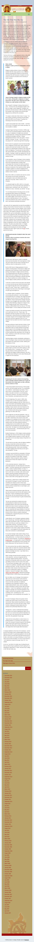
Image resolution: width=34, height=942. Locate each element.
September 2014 (8, 727)
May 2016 (7, 685)
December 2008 (8, 869)
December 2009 (8, 844)
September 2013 (8, 752)
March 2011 (7, 814)
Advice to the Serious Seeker (12, 572)
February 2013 (8, 766)
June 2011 (7, 807)
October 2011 (8, 799)
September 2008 (8, 875)
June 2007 (7, 906)
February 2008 (8, 890)
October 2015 (8, 700)
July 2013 (7, 756)
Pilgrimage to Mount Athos (9, 663)
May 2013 (7, 760)
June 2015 (7, 708)
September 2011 (8, 801)
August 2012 (7, 778)
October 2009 (8, 849)
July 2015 (7, 706)
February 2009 (8, 865)
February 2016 (8, 692)
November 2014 (8, 723)
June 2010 (7, 832)
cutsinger (7, 22)
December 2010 (8, 820)
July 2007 (7, 904)
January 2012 (8, 793)
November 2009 (8, 847)
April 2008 (7, 886)
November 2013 (8, 747)
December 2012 (8, 770)
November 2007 (8, 896)
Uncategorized (23, 22)
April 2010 (7, 836)
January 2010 (8, 842)
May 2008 (7, 884)
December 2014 (8, 721)
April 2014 (7, 737)
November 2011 (8, 797)
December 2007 (8, 894)
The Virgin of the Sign (8, 660)
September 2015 (8, 702)
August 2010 (7, 828)
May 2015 (7, 710)
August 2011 (7, 803)
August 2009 (7, 853)
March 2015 (7, 714)
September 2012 (8, 776)
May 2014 (7, 735)
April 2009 (7, 861)
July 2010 (7, 830)
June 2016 (7, 683)
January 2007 (8, 913)
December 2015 (8, 696)
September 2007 (8, 900)
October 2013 (8, 750)
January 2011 (8, 818)
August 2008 (7, 878)
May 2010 (7, 834)
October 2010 (8, 824)
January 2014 (8, 743)
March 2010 (7, 838)
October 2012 (8, 774)
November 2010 (8, 822)
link (22, 58)
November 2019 (8, 677)
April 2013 (7, 762)
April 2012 (7, 787)
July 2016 (7, 681)
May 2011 (7, 809)
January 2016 (8, 694)
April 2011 (7, 811)
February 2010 (8, 840)
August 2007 (7, 902)
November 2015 (8, 698)
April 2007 (7, 911)
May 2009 (7, 859)
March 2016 (7, 690)
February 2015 (8, 716)
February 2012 (8, 791)
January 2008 (8, 892)
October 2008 (8, 873)
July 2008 (7, 880)
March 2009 (7, 863)
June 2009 (7, 857)
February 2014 (8, 741)
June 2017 (7, 679)
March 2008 (7, 888)
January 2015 (8, 719)
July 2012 (7, 780)
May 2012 (7, 785)
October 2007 (8, 898)
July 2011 (7, 805)
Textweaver (26, 939)
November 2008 (8, 871)
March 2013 (7, 764)
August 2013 (7, 754)
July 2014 (7, 731)
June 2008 (7, 882)
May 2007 (7, 908)
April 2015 (7, 712)
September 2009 (8, 851)
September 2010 (8, 826)
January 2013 (8, 768)
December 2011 (8, 795)
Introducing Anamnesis (8, 658)
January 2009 (8, 867)
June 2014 (7, 733)
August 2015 (7, 704)
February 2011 (8, 816)
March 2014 (7, 739)
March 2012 (7, 789)
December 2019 (8, 675)
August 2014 (7, 729)
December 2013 (8, 745)
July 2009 (7, 855)
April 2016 (7, 688)
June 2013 (7, 758)
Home (20, 5)
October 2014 (8, 725)
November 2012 (8, 772)
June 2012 (7, 783)
